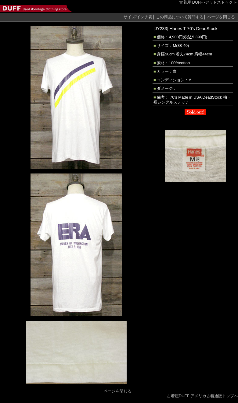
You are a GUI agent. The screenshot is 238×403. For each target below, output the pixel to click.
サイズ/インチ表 (138, 17)
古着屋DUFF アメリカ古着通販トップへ (202, 396)
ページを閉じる (221, 17)
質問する (180, 17)
